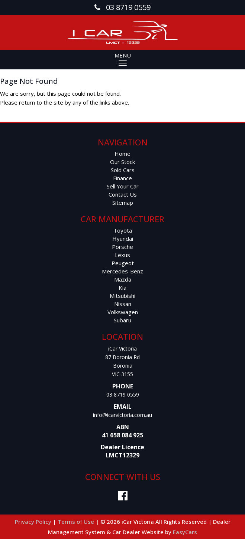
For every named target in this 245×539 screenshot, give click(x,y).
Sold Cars (123, 170)
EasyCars (185, 532)
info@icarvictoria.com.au (122, 414)
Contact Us (123, 194)
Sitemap (122, 202)
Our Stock (122, 161)
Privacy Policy (34, 521)
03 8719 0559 (122, 394)
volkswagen (122, 312)
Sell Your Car (123, 186)
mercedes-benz (122, 271)
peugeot (123, 263)
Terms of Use (77, 521)
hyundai (122, 238)
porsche (122, 246)
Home (122, 153)
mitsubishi (122, 295)
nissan (122, 304)
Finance (122, 178)
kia (122, 287)
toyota (122, 230)
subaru (122, 320)
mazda (122, 279)
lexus (122, 255)
